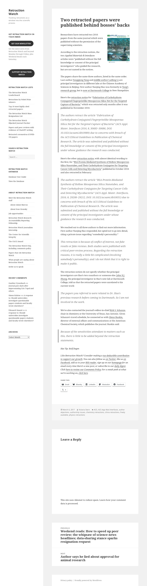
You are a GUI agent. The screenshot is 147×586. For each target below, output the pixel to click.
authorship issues (77, 412)
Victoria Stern (84, 409)
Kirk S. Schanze (117, 310)
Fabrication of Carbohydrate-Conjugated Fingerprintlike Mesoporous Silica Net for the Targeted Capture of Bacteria (94, 101)
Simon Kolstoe (14, 295)
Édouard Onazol (15, 310)
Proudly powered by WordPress (88, 580)
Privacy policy (66, 580)
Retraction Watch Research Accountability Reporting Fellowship (20, 220)
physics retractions (77, 415)
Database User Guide (17, 177)
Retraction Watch (16, 12)
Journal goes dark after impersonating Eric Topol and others (21, 288)
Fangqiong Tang (81, 79)
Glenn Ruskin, (116, 317)
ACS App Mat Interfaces (108, 409)
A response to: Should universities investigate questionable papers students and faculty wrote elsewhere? (21, 300)
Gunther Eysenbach (17, 283)
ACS (95, 409)
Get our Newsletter (21, 43)
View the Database (16, 181)
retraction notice (79, 97)
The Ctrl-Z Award (16, 241)
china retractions (112, 412)
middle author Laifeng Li (106, 79)
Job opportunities (16, 213)
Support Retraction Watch (21, 73)
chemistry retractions (95, 412)
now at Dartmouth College (96, 90)
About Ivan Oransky (18, 209)
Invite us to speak (16, 267)
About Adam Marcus (19, 205)
